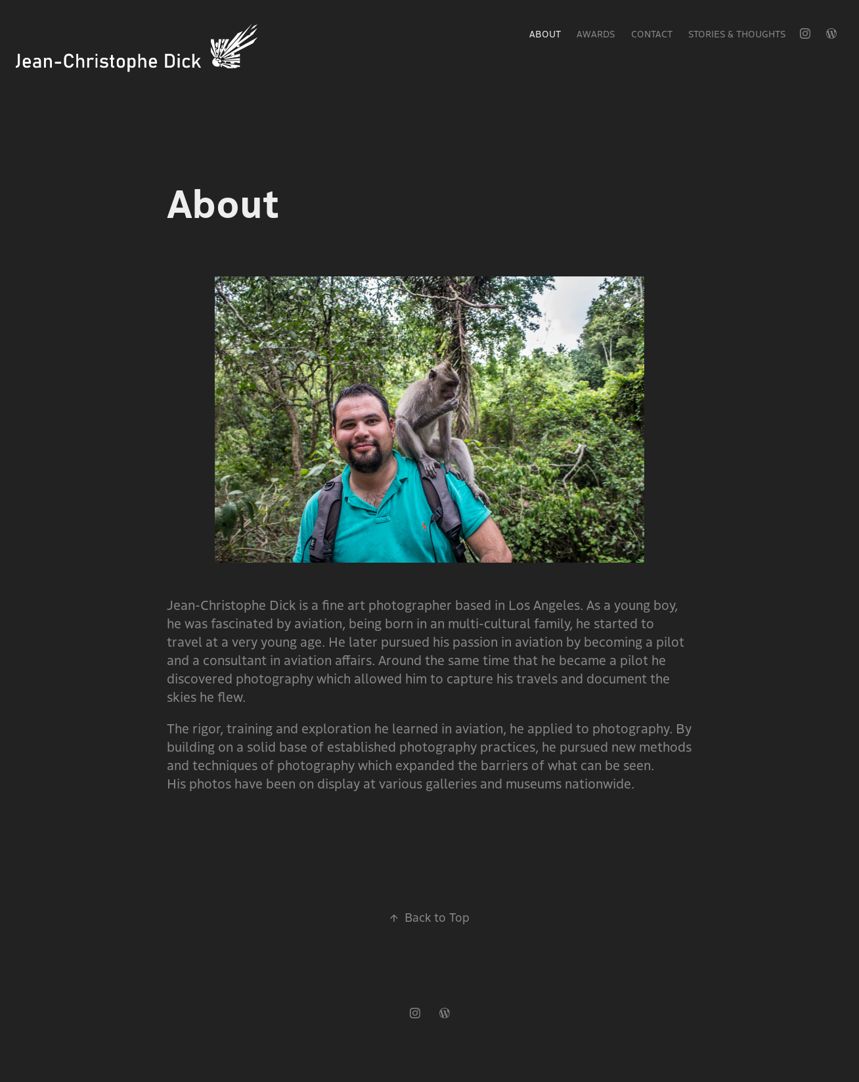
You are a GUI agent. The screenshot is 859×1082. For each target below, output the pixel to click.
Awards (596, 33)
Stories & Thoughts (736, 33)
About (545, 33)
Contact (651, 33)
